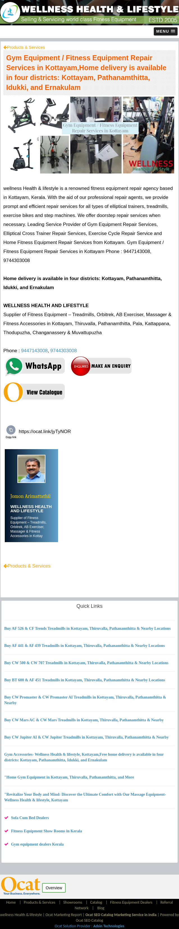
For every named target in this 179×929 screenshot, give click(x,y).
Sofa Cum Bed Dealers (30, 818)
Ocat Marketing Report (63, 914)
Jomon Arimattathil (30, 496)
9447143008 (34, 350)
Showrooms (72, 902)
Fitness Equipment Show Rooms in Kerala (46, 831)
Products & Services (26, 47)
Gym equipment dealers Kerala (37, 844)
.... (44, 536)
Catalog (96, 902)
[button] (166, 31)
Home (11, 902)
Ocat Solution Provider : (89, 926)
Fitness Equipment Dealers (131, 902)
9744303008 (63, 350)
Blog (100, 908)
